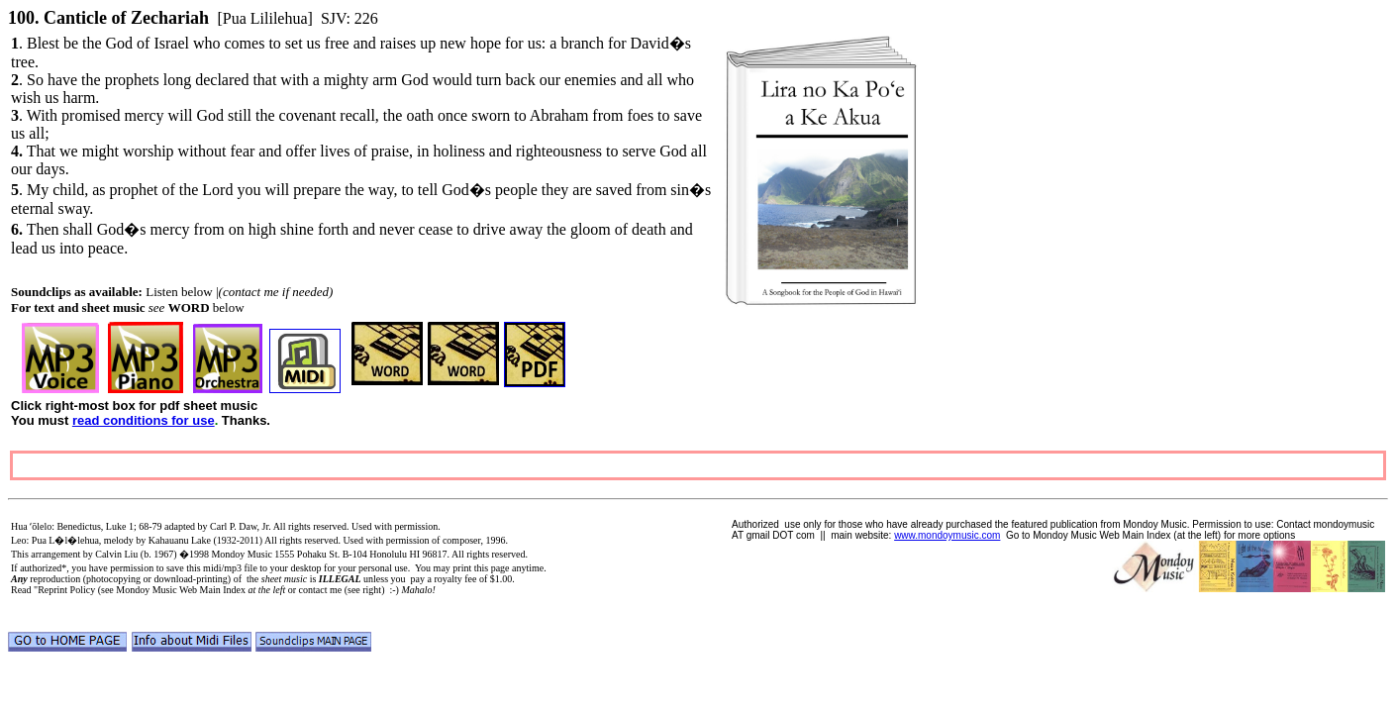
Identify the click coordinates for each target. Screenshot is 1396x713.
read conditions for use (143, 420)
